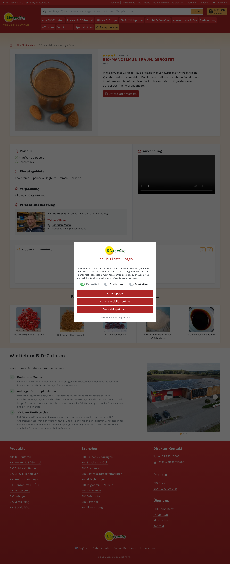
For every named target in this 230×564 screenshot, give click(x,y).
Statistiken (117, 284)
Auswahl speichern (115, 309)
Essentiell (92, 284)
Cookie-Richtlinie (108, 317)
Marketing (141, 284)
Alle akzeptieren (115, 293)
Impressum (124, 317)
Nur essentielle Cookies (115, 301)
